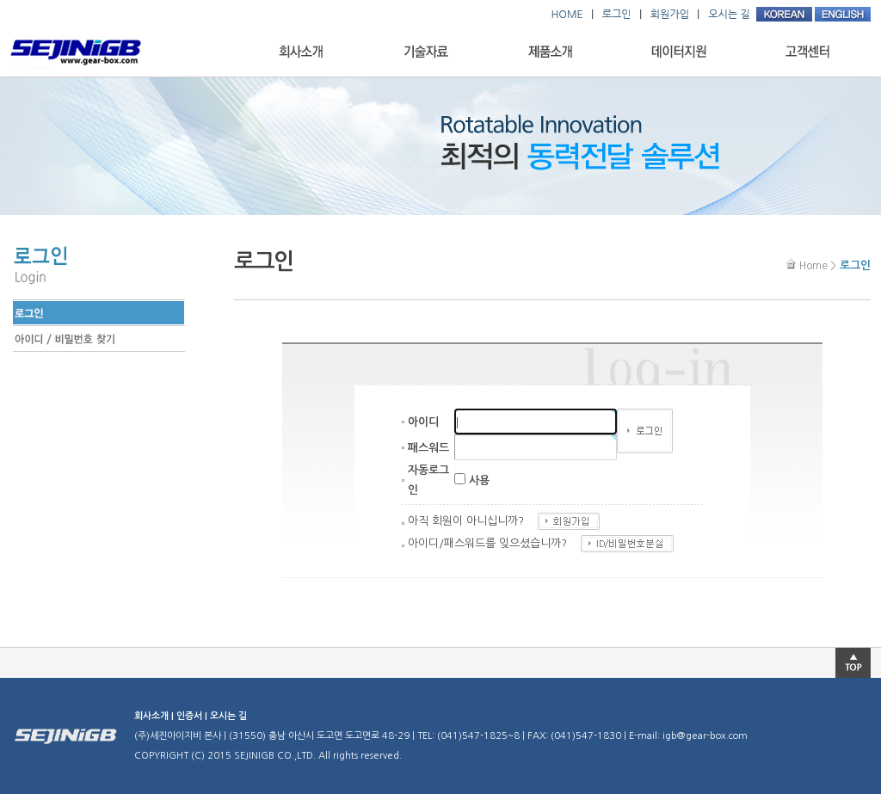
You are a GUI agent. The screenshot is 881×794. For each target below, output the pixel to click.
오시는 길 (228, 716)
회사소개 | (155, 716)
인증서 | (193, 716)
